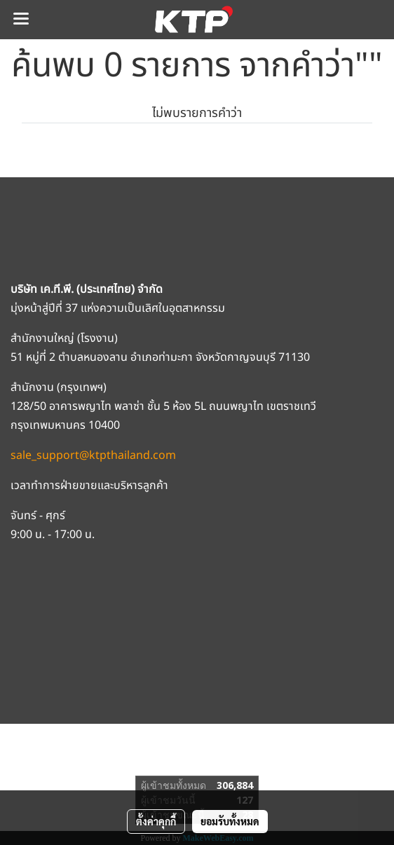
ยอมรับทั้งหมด (230, 821)
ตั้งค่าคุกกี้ (156, 821)
